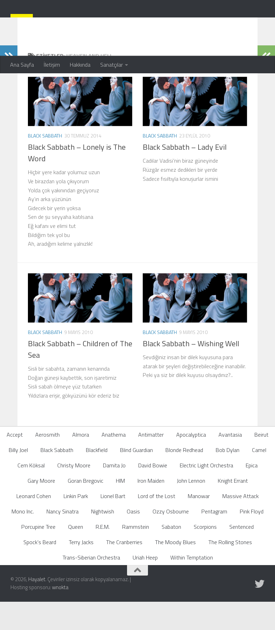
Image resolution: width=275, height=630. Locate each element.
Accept (15, 462)
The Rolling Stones (230, 570)
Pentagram (214, 539)
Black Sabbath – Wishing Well (191, 371)
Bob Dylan (227, 478)
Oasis (133, 539)
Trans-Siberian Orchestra (91, 585)
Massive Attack (240, 524)
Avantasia (230, 462)
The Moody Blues (175, 570)
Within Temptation (191, 585)
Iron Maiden (151, 508)
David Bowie (152, 493)
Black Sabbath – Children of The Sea (80, 377)
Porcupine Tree (38, 554)
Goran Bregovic (85, 508)
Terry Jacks (81, 570)
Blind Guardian (136, 478)
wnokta (60, 615)
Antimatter (151, 462)
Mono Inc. (23, 539)
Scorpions (205, 554)
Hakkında (80, 64)
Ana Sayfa (22, 64)
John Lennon (191, 508)
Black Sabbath (45, 163)
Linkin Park (76, 524)
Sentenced (241, 554)
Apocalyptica (191, 462)
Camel (259, 478)
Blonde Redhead (184, 478)
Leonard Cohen (33, 524)
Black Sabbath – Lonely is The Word (77, 180)
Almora (80, 462)
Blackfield (96, 478)
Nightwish (102, 539)
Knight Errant (233, 508)
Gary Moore (41, 508)
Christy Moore (73, 493)
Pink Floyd (251, 539)
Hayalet (36, 607)
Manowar (199, 524)
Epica (252, 493)
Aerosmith (47, 462)
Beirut (261, 462)
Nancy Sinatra (62, 539)
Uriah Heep (145, 585)
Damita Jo (114, 493)
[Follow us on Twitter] (260, 612)
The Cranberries (124, 570)
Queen (75, 554)
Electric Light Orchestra (206, 493)
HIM (120, 508)
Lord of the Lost (156, 524)
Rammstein (135, 554)
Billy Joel (18, 478)
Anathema (114, 462)
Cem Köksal (31, 493)
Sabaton (171, 554)
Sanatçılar (111, 64)
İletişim (52, 64)
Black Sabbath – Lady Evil (184, 175)
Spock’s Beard (39, 570)
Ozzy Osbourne (171, 539)
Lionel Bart (113, 524)
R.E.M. (103, 554)
